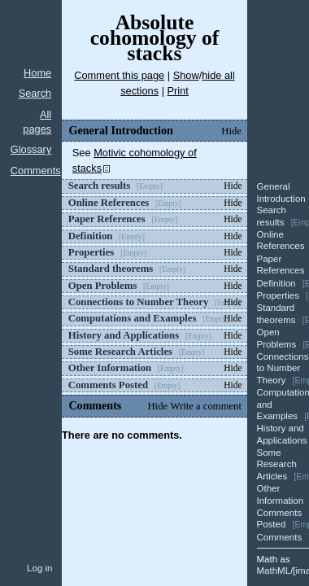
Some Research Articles (277, 464)
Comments (36, 170)
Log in (39, 568)
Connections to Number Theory (283, 368)
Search (35, 93)
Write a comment (206, 406)
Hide (231, 131)
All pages (37, 121)
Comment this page (119, 75)
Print (178, 91)
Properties (278, 295)
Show (186, 75)
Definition (276, 283)
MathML (274, 570)
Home (37, 73)
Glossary (31, 149)
